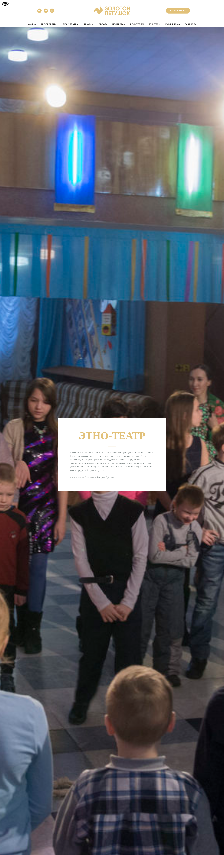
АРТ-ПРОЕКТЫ (49, 24)
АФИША (31, 24)
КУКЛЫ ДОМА (172, 24)
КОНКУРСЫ (155, 24)
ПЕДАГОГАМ (118, 24)
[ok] (52, 12)
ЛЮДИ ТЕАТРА (71, 24)
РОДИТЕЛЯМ (137, 24)
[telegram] (46, 12)
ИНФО (87, 24)
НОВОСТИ (102, 24)
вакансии (191, 24)
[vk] (39, 12)
